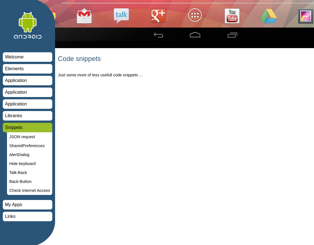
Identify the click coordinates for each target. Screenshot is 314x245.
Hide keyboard (22, 163)
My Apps (13, 204)
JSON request (22, 137)
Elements (14, 68)
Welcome (14, 57)
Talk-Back (18, 172)
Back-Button (20, 181)
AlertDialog (19, 154)
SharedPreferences (26, 145)
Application (16, 80)
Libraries (13, 115)
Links (10, 216)
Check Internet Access (29, 190)
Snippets (13, 127)
